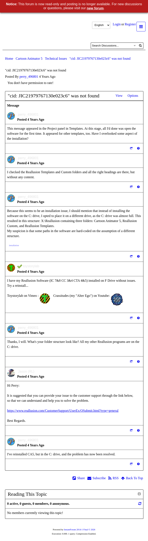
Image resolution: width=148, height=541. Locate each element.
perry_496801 (28, 76)
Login (117, 24)
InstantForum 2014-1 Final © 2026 (79, 529)
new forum (95, 8)
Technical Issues (56, 58)
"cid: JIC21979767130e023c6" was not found (99, 58)
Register (130, 24)
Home (9, 58)
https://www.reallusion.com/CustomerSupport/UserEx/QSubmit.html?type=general (63, 410)
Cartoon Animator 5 (29, 58)
